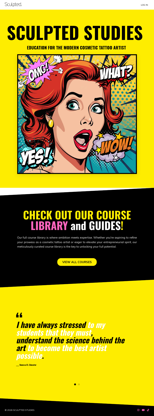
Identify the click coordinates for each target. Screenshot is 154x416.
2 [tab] (79, 386)
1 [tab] (75, 386)
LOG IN (144, 4)
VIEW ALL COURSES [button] (77, 262)
